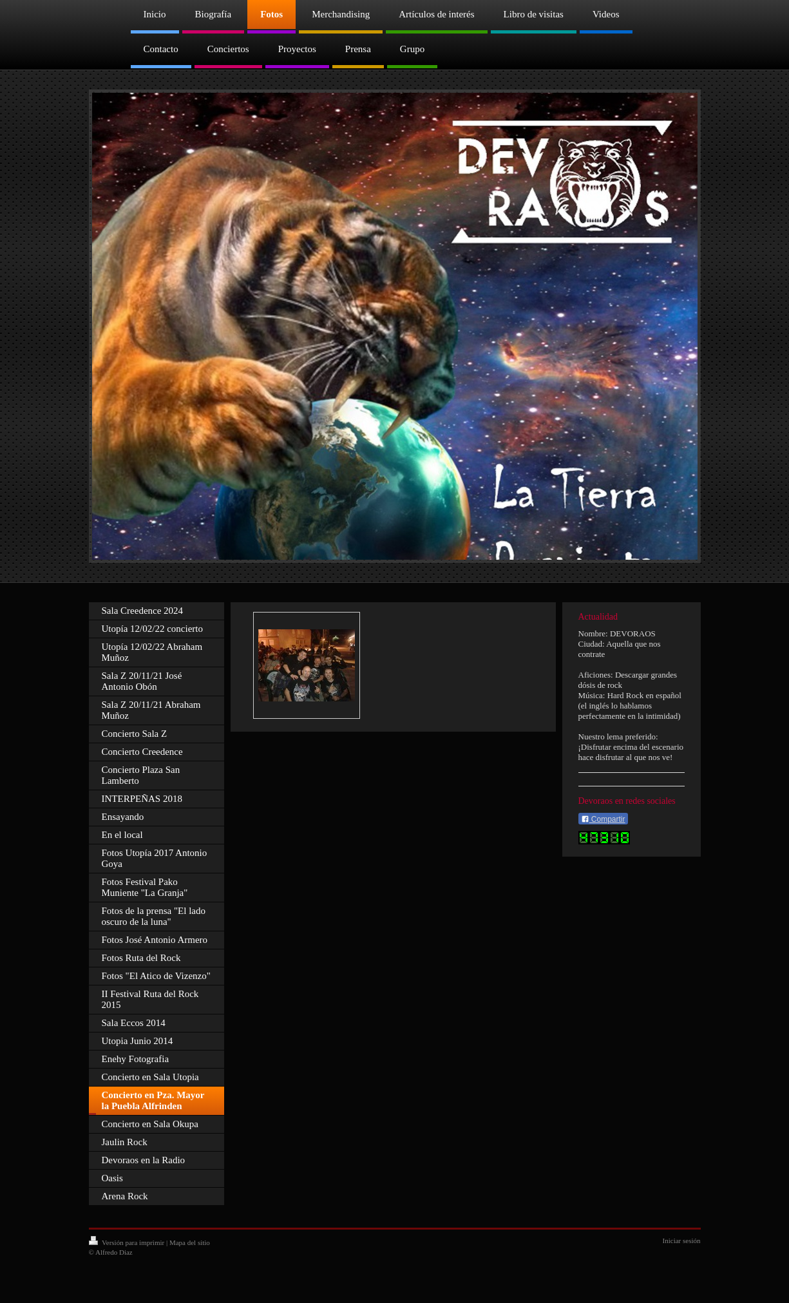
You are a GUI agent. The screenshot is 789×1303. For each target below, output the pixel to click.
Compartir (603, 819)
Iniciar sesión (682, 1240)
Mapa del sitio (189, 1242)
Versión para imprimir (127, 1242)
